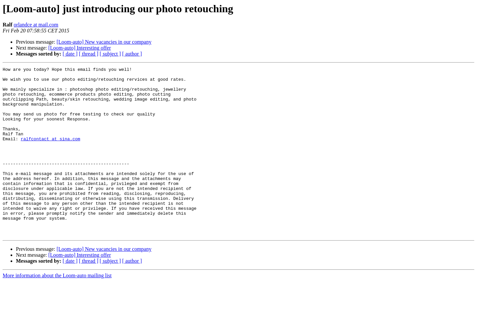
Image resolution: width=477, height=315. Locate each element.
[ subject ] (110, 54)
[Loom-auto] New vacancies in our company (104, 42)
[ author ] (132, 54)
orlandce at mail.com (36, 24)
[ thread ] (88, 54)
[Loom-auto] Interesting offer (79, 48)
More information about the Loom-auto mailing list (57, 309)
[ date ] (70, 54)
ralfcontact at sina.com (50, 154)
